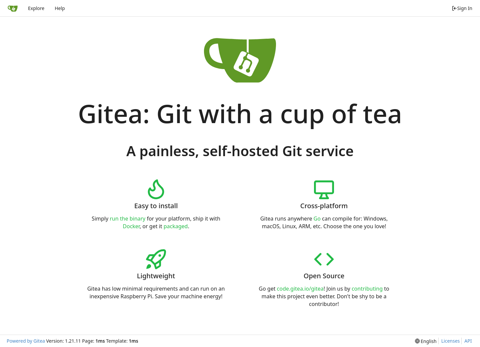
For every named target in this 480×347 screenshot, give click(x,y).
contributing (367, 288)
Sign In (462, 8)
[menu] (426, 341)
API (468, 341)
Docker (131, 226)
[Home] (12, 8)
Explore (36, 8)
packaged (176, 226)
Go (317, 218)
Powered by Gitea (26, 341)
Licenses (450, 341)
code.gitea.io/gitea (300, 288)
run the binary (127, 218)
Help (60, 8)
